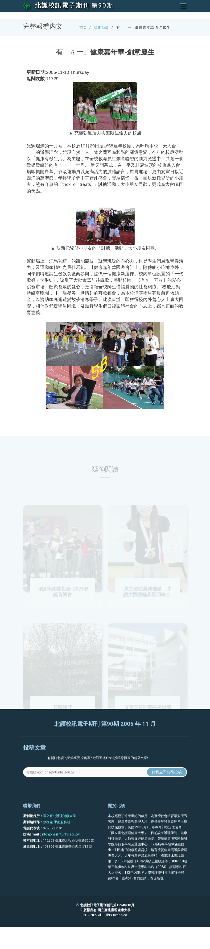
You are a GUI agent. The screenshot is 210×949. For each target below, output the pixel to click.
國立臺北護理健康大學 (59, 832)
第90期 (102, 5)
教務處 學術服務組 (56, 838)
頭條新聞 (101, 27)
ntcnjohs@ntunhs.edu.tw (61, 851)
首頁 (83, 27)
